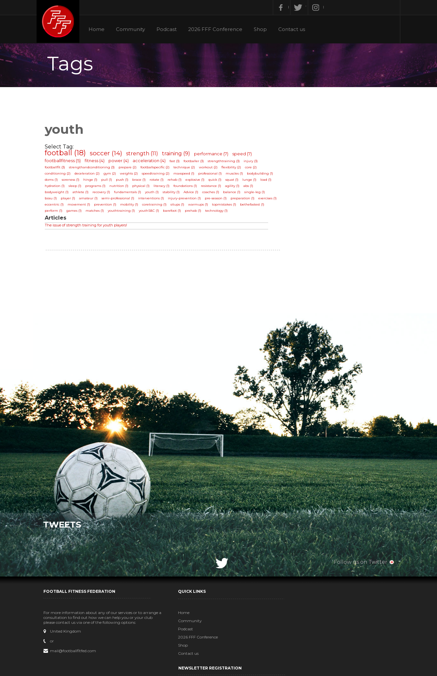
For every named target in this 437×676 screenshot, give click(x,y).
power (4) (121, 162)
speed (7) (244, 155)
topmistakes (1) (226, 206)
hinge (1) (93, 181)
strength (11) (144, 155)
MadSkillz (266, 670)
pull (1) (109, 181)
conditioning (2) (60, 175)
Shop (262, 29)
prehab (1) (195, 212)
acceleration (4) (151, 162)
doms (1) (53, 181)
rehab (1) (177, 181)
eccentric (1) (56, 206)
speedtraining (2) (158, 175)
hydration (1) (57, 188)
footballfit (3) (57, 169)
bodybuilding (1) (262, 175)
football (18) (67, 154)
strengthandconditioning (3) (94, 169)
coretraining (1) (156, 206)
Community (131, 29)
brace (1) (141, 181)
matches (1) (97, 212)
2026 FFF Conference (217, 29)
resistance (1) (213, 188)
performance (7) (213, 155)
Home (97, 29)
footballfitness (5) (65, 162)
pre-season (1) (218, 200)
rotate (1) (159, 181)
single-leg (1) (257, 194)
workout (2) (210, 169)
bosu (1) (53, 200)
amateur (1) (90, 200)
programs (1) (98, 188)
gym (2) (112, 175)
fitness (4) (97, 162)
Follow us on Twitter (358, 562)
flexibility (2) (233, 169)
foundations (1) (187, 188)
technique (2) (186, 169)
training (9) (178, 155)
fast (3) (177, 163)
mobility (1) (131, 206)
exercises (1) (270, 200)
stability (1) (173, 194)
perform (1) (56, 212)
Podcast (168, 29)
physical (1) (143, 188)
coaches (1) (212, 194)
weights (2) (131, 175)
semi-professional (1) (120, 200)
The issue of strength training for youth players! (88, 227)
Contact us (294, 29)
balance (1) (234, 194)
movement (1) (81, 206)
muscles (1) (236, 175)
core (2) (253, 169)
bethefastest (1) (254, 206)
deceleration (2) (89, 175)
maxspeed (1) (186, 175)
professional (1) (212, 175)
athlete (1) (83, 194)
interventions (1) (153, 200)
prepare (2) (130, 169)
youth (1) (154, 194)
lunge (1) (252, 181)
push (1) (124, 181)
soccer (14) (108, 155)
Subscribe (315, 655)
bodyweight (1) (59, 194)
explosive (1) (197, 181)
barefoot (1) (174, 212)
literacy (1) (164, 188)
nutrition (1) (121, 188)
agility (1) (234, 188)
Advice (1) (193, 194)
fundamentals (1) (129, 194)
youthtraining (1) (123, 212)
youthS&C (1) (151, 212)
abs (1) (250, 188)
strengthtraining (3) (226, 163)
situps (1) (179, 206)
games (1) (76, 212)
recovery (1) (103, 194)
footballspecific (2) (157, 169)
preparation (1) (245, 200)
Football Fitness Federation (61, 22)
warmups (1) (200, 206)
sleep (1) (77, 188)
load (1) (268, 181)
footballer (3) (196, 163)
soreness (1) (73, 181)
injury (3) (253, 163)
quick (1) (217, 181)
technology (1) (218, 212)
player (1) (70, 200)
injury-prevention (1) (186, 200)
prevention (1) (107, 206)
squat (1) (234, 181)
